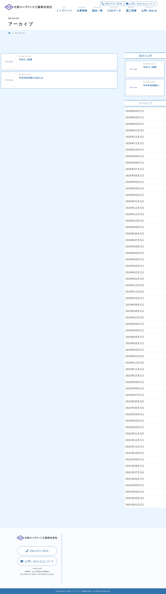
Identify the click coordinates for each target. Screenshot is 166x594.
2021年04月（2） (135, 491)
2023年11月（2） (135, 291)
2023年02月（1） (135, 349)
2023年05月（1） (135, 330)
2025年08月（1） (135, 162)
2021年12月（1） (135, 440)
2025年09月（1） (135, 156)
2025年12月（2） (135, 136)
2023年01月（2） (135, 356)
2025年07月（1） (135, 169)
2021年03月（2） (135, 498)
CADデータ (114, 9)
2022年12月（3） (135, 362)
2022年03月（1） (135, 420)
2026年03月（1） (135, 117)
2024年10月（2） (135, 220)
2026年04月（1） (135, 111)
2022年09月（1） (135, 382)
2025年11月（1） (135, 143)
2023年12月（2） (135, 285)
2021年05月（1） (135, 485)
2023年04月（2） (135, 337)
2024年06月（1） (135, 246)
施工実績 (131, 9)
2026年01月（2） (135, 130)
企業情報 (82, 9)
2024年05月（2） (135, 253)
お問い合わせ (149, 9)
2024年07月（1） (135, 240)
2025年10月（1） (135, 149)
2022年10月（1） (135, 375)
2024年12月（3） (135, 208)
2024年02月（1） (135, 272)
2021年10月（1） (135, 453)
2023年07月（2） (135, 317)
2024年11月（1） (135, 214)
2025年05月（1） (135, 182)
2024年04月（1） (135, 259)
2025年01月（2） (135, 201)
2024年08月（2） (135, 233)
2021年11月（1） (135, 446)
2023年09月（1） (135, 304)
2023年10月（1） (135, 298)
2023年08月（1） (135, 311)
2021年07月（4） (135, 472)
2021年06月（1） (135, 479)
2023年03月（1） (135, 343)
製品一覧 (97, 9)
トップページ (64, 9)
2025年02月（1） (135, 195)
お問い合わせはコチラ (141, 3)
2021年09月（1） (135, 459)
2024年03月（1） (135, 266)
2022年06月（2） (135, 401)
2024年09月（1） (135, 227)
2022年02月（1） (135, 427)
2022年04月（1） (135, 414)
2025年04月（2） (135, 188)
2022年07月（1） (135, 395)
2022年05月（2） (135, 408)
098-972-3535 (112, 3)
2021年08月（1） (135, 466)
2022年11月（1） (135, 369)
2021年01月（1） (135, 504)
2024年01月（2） (135, 278)
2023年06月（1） (135, 324)
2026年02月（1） (135, 124)
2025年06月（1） (135, 175)
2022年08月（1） (135, 388)
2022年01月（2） (135, 433)
